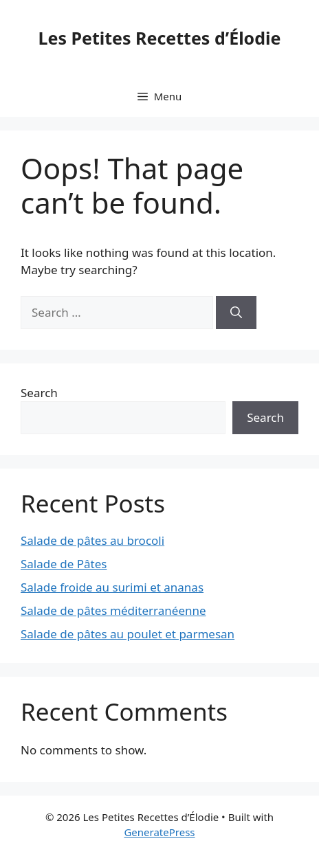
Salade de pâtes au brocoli (92, 540)
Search (39, 393)
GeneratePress (159, 832)
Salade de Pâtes (64, 564)
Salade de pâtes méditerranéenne (113, 610)
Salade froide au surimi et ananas (112, 587)
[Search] (236, 312)
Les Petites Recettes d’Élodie (159, 37)
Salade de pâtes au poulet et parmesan (127, 634)
